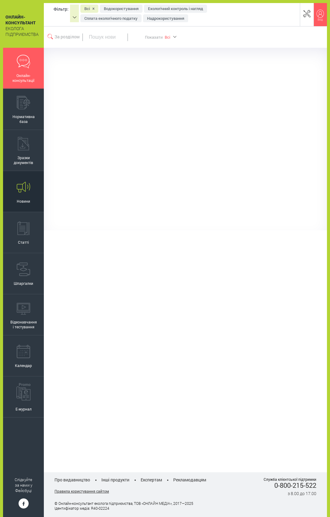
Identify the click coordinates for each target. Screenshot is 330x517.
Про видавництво (72, 480)
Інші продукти (115, 480)
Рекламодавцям (189, 480)
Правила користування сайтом (81, 491)
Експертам (151, 480)
